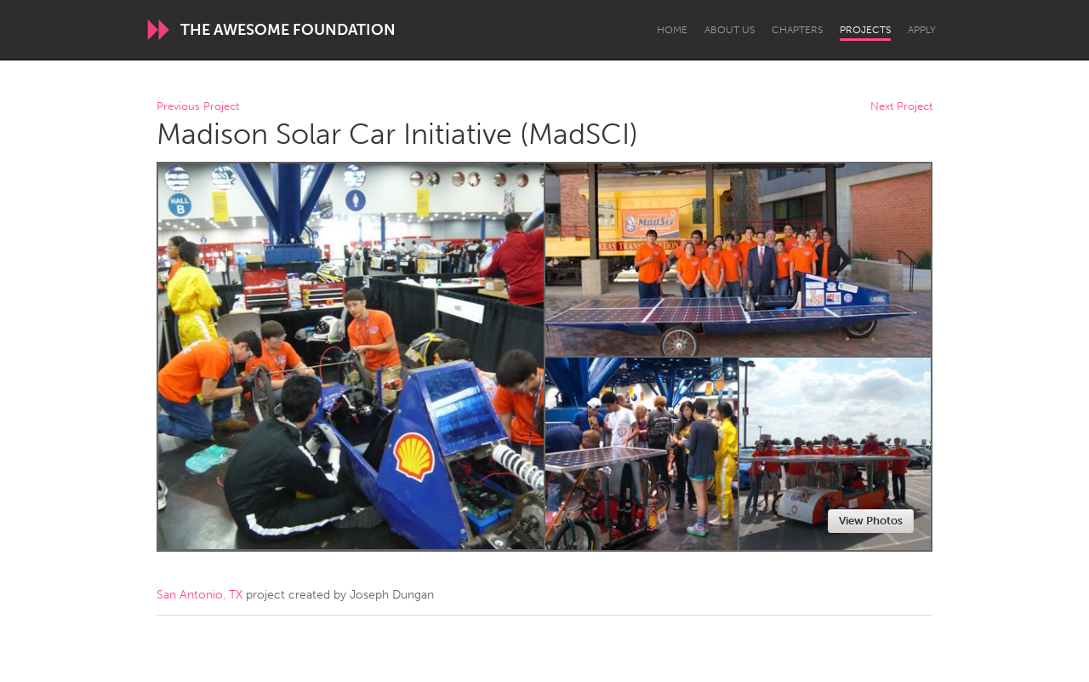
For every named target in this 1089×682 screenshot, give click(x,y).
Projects (865, 30)
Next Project (901, 106)
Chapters (797, 30)
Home (672, 30)
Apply (922, 30)
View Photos (871, 520)
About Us (729, 30)
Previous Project (198, 106)
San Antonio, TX (199, 594)
